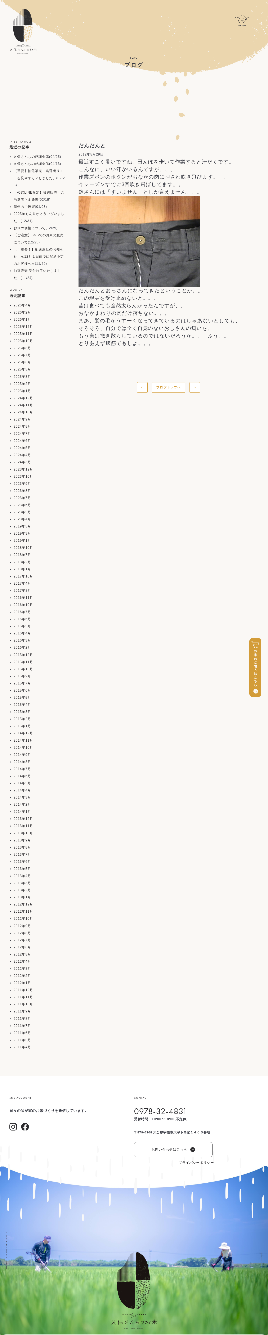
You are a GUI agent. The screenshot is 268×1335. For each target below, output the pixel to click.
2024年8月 (22, 426)
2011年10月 (23, 1004)
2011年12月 (23, 990)
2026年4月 (22, 305)
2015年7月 (22, 683)
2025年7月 (22, 355)
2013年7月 (22, 854)
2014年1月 (22, 811)
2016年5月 (22, 626)
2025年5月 (22, 369)
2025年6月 (22, 362)
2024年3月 (22, 462)
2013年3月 (22, 883)
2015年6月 (22, 690)
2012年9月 (22, 926)
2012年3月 (22, 968)
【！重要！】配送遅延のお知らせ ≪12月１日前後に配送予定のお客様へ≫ (39, 256)
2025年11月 (23, 334)
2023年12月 (23, 469)
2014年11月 (23, 740)
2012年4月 (22, 961)
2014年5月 (22, 783)
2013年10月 (23, 833)
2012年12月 (23, 904)
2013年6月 (22, 861)
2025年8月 (22, 348)
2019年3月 (22, 533)
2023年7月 (22, 498)
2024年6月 (22, 440)
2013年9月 (22, 840)
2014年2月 (22, 804)
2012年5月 (22, 954)
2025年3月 (22, 376)
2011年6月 (22, 1033)
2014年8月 (22, 762)
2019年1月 (22, 540)
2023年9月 (22, 483)
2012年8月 (22, 933)
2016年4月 (22, 633)
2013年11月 (23, 826)
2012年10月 (23, 918)
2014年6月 (22, 776)
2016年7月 (22, 612)
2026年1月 (22, 319)
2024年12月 (23, 398)
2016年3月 (22, 640)
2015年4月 (22, 704)
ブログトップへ (168, 387)
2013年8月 (22, 847)
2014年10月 (23, 747)
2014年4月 (22, 790)
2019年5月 (22, 526)
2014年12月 (23, 733)
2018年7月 (22, 555)
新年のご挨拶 (24, 206)
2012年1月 (22, 983)
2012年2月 (22, 975)
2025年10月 (23, 341)
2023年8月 (22, 491)
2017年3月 (22, 590)
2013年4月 (22, 876)
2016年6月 (22, 619)
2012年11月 (23, 911)
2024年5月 (22, 448)
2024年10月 (23, 412)
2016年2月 (22, 647)
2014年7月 (22, 769)
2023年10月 (23, 476)
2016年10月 (23, 605)
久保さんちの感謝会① (31, 164)
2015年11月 (23, 662)
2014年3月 (22, 797)
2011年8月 (22, 1018)
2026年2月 (22, 312)
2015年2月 (22, 719)
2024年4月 (22, 455)
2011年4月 (22, 1047)
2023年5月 (22, 512)
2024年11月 (23, 405)
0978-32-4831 (160, 1111)
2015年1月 (22, 726)
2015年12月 (23, 655)
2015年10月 (23, 669)
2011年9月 (22, 1011)
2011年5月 (22, 1040)
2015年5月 (22, 697)
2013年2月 (22, 890)
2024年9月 (22, 419)
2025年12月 (23, 326)
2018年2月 (22, 562)
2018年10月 (23, 547)
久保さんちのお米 (23, 31)
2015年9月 (22, 676)
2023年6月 (22, 505)
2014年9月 (22, 754)
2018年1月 (22, 569)
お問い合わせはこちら (173, 1149)
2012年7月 (22, 940)
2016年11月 (23, 597)
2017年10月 (23, 576)
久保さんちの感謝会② (31, 156)
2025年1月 (22, 391)
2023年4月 (22, 519)
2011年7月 (22, 1026)
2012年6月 (22, 947)
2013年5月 (22, 869)
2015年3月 (22, 712)
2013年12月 (23, 819)
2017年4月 (22, 583)
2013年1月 (22, 897)
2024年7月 (22, 433)
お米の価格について (30, 228)
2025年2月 (22, 384)
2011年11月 (23, 997)
